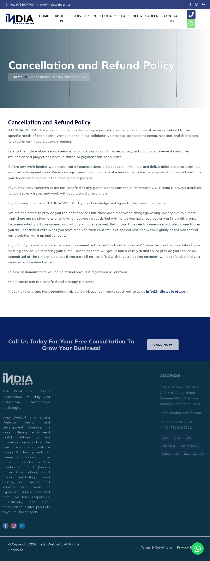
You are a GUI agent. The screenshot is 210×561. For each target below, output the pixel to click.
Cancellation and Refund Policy (57, 77)
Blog (137, 16)
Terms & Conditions (157, 547)
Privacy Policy (188, 547)
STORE (124, 16)
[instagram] (197, 4)
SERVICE (80, 16)
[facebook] (190, 4)
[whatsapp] (191, 23)
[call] (191, 14)
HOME (44, 16)
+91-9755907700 (20, 4)
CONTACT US (172, 18)
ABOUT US (61, 18)
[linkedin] (203, 4)
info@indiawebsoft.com (55, 4)
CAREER (151, 16)
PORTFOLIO (103, 16)
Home (17, 77)
